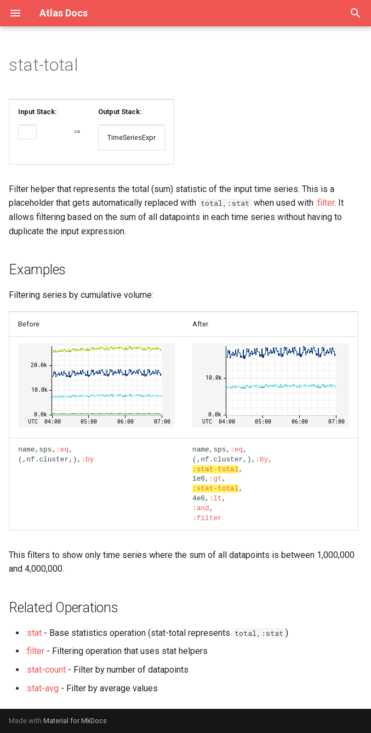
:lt (215, 498)
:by (87, 459)
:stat (33, 633)
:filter (325, 203)
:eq (62, 449)
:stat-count (45, 669)
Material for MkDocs (75, 721)
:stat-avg (42, 688)
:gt (215, 478)
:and (200, 508)
